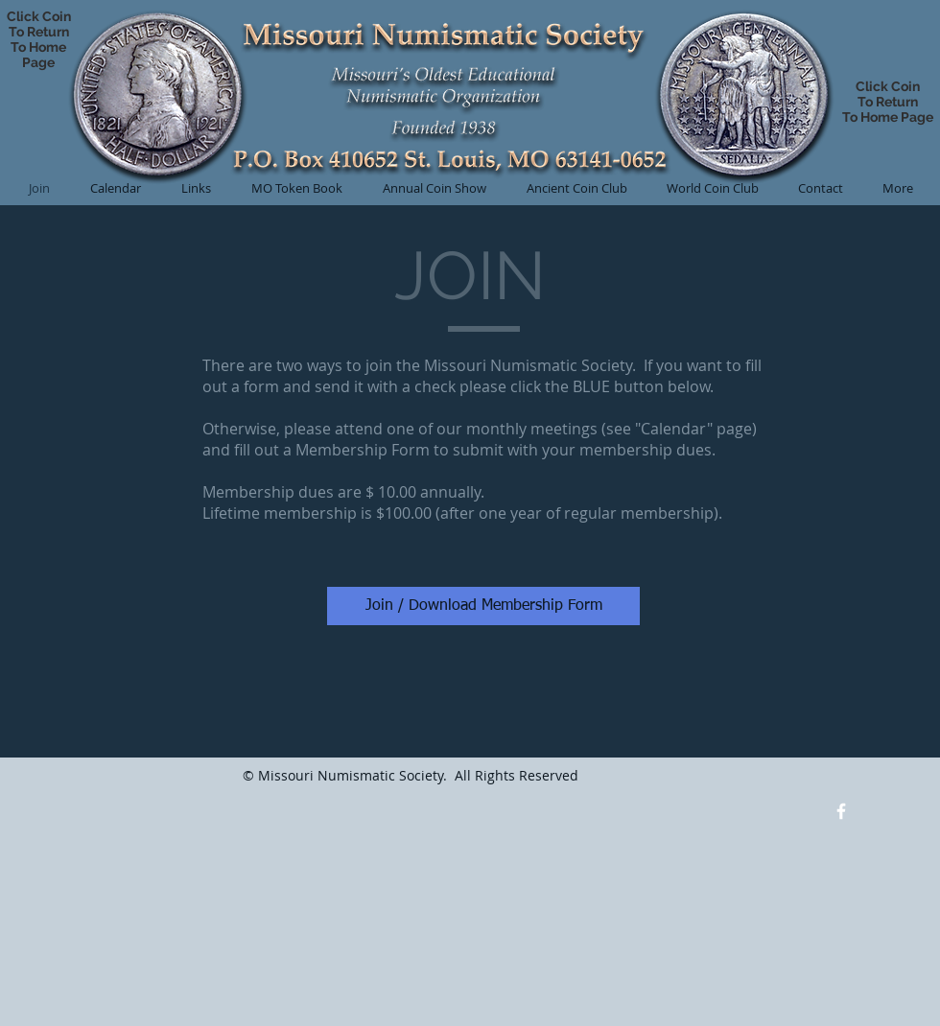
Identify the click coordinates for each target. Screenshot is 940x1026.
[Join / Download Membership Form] (483, 606)
